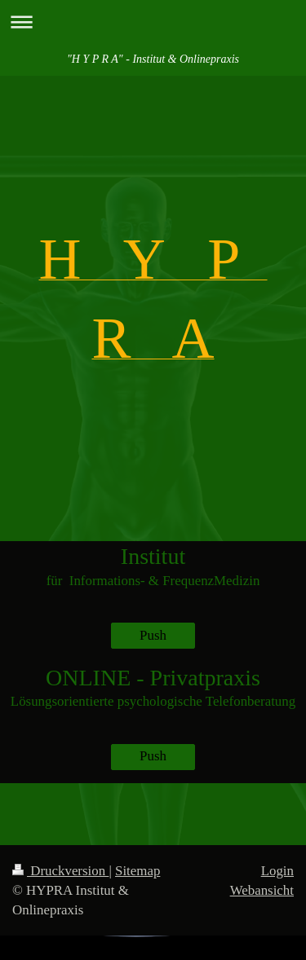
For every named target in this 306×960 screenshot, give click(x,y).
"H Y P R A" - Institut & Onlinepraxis (153, 59)
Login (277, 871)
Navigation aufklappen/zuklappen (153, 21)
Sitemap (137, 871)
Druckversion (60, 871)
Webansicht (262, 890)
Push (153, 635)
